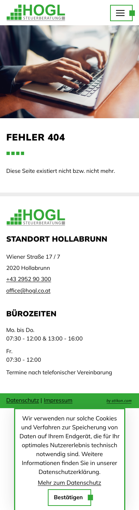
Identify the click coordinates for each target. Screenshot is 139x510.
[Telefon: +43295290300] (28, 279)
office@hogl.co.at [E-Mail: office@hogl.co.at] (28, 290)
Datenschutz (22, 400)
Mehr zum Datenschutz (69, 482)
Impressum (58, 400)
